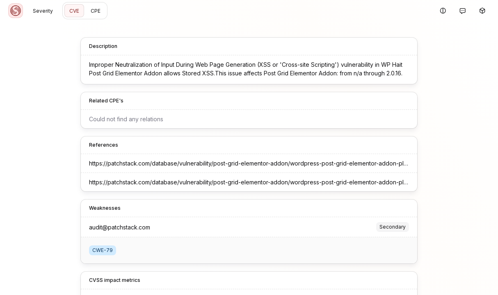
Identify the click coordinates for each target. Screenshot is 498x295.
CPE (96, 11)
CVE (74, 11)
